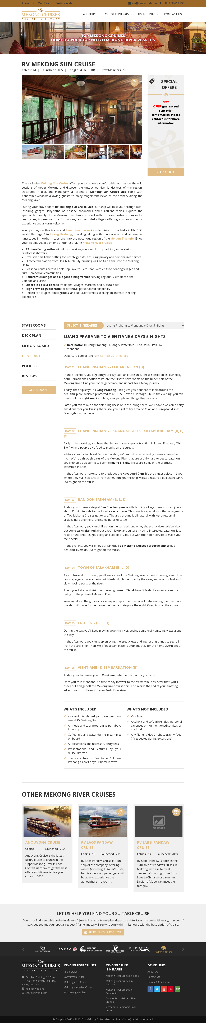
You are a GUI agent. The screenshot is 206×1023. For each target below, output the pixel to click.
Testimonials (63, 3)
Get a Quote (165, 172)
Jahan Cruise (70, 971)
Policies (29, 366)
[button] (25, 109)
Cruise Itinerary (117, 14)
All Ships (89, 14)
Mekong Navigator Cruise (78, 987)
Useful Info (146, 14)
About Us (28, 3)
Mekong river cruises (97, 243)
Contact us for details (114, 356)
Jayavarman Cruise (74, 976)
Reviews (29, 376)
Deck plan (31, 335)
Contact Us (173, 14)
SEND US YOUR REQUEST (103, 932)
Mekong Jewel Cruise (75, 982)
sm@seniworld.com (142, 3)
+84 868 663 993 (172, 3)
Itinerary (31, 355)
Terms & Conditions (159, 982)
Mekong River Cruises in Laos (122, 975)
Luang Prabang (61, 234)
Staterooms (34, 325)
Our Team (44, 3)
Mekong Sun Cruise (54, 183)
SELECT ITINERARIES (82, 325)
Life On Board (35, 345)
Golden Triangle (122, 238)
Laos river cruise (78, 230)
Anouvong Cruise (42, 842)
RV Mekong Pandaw (75, 992)
